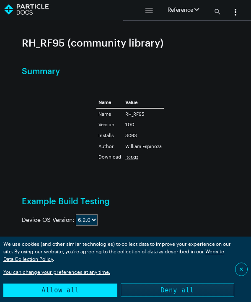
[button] (235, 13)
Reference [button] (183, 9)
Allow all (60, 290)
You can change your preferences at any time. (56, 272)
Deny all (177, 290)
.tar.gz (131, 156)
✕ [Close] (241, 269)
